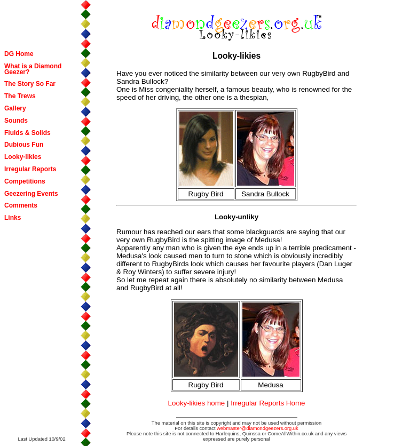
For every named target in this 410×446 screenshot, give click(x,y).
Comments (20, 205)
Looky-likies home (196, 403)
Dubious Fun (23, 144)
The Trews (20, 96)
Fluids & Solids (27, 133)
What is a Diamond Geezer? (32, 69)
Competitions (24, 181)
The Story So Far (30, 83)
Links (12, 217)
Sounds (16, 120)
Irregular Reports (30, 169)
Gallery (15, 108)
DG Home (19, 54)
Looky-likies (22, 157)
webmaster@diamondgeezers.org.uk (257, 428)
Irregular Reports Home (268, 403)
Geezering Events (31, 193)
